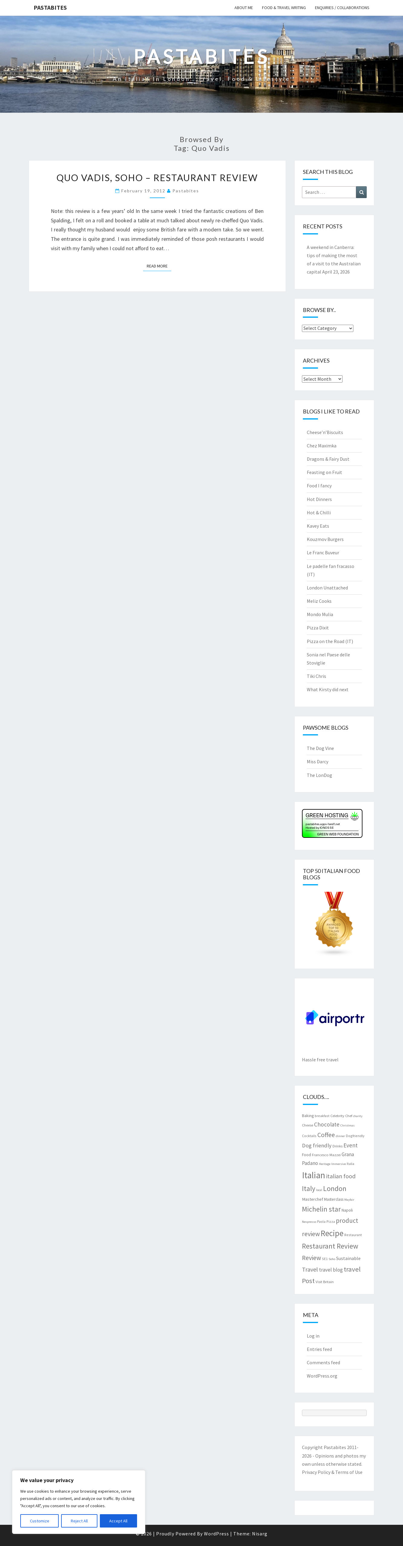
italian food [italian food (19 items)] (340, 1176)
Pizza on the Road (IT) (330, 641)
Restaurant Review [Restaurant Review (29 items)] (330, 1246)
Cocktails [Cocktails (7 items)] (309, 1135)
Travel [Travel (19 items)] (310, 1269)
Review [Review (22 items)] (311, 1258)
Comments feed (323, 1362)
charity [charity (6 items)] (357, 1116)
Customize (39, 1521)
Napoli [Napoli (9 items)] (347, 1210)
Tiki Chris (316, 676)
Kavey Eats (318, 526)
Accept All (118, 1521)
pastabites (185, 190)
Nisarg (259, 1534)
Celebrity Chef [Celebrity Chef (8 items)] (341, 1115)
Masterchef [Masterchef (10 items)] (312, 1199)
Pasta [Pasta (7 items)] (321, 1221)
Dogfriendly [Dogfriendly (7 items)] (355, 1135)
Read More (159, 266)
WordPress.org (322, 1376)
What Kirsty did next (328, 689)
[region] (78, 1502)
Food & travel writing (284, 7)
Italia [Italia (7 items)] (350, 1163)
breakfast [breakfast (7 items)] (322, 1115)
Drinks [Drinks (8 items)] (337, 1145)
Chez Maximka (321, 446)
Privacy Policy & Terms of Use (332, 1472)
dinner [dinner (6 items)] (340, 1136)
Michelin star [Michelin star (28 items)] (321, 1209)
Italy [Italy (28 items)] (308, 1188)
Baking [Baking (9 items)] (308, 1115)
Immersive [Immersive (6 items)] (338, 1164)
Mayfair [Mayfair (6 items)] (349, 1200)
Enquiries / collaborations (342, 7)
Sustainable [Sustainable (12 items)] (348, 1258)
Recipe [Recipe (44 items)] (332, 1233)
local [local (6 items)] (319, 1190)
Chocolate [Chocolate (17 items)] (326, 1124)
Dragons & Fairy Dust (328, 459)
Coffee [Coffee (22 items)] (326, 1135)
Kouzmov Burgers (325, 539)
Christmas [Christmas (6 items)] (347, 1125)
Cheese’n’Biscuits (325, 432)
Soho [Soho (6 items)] (332, 1259)
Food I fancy (319, 486)
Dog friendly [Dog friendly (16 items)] (317, 1145)
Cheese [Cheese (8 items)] (307, 1125)
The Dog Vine (320, 748)
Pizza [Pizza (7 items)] (330, 1221)
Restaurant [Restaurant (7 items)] (353, 1234)
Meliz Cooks (319, 601)
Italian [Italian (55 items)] (313, 1175)
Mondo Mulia (320, 614)
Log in (313, 1336)
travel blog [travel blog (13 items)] (331, 1269)
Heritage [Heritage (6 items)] (324, 1164)
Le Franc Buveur (323, 552)
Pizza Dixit (318, 628)
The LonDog (319, 775)
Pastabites (50, 7)
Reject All (79, 1521)
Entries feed (319, 1349)
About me (243, 7)
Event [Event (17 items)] (350, 1145)
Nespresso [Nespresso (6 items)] (309, 1222)
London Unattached (327, 588)
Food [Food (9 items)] (306, 1154)
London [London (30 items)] (334, 1188)
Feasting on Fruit (324, 472)
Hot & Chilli (319, 512)
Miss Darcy (317, 761)
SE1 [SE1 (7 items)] (325, 1258)
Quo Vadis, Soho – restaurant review (157, 177)
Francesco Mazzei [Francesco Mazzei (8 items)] (326, 1154)
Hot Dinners (319, 499)
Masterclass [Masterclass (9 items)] (333, 1199)
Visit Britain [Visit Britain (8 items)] (325, 1281)
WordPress (216, 1534)
